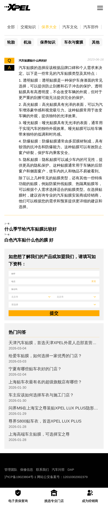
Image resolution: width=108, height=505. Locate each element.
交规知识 (28, 27)
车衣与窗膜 (73, 42)
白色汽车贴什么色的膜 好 (29, 240)
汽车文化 (70, 27)
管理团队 (10, 469)
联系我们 (42, 469)
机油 (27, 42)
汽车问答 (58, 469)
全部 (11, 27)
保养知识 (47, 42)
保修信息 (26, 469)
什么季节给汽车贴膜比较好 (30, 229)
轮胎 (11, 42)
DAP (71, 469)
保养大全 (49, 27)
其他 (95, 42)
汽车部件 (91, 27)
